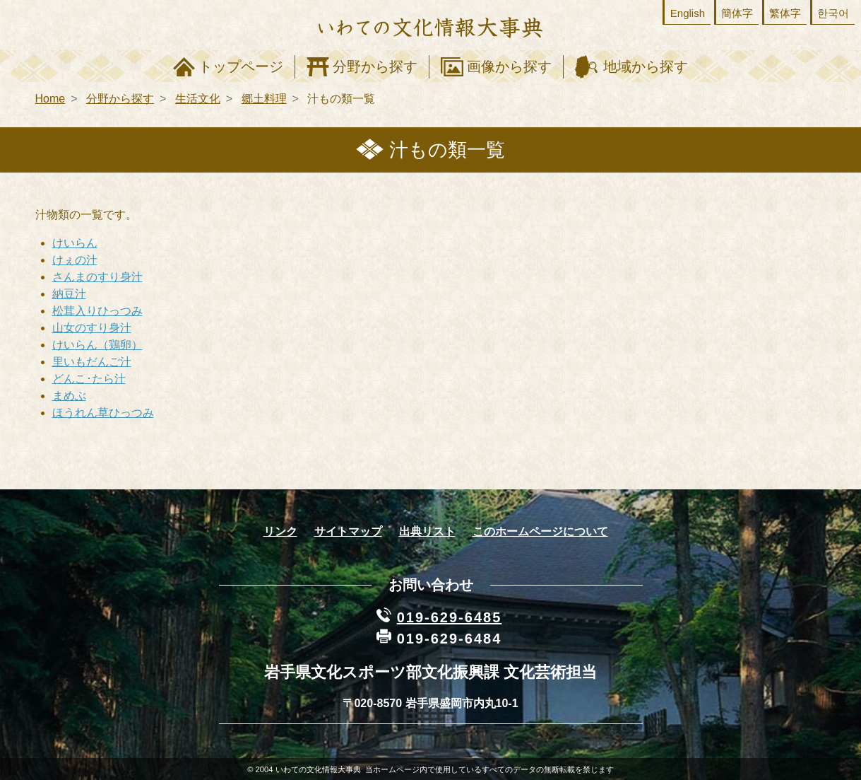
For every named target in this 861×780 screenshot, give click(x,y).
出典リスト (427, 531)
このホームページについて (540, 531)
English (687, 13)
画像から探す (509, 66)
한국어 (833, 13)
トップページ (240, 66)
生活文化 (197, 99)
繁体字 (785, 13)
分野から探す (375, 66)
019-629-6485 (449, 617)
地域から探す (645, 66)
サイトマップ (348, 531)
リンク (280, 531)
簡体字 (737, 13)
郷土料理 (264, 99)
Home (50, 99)
